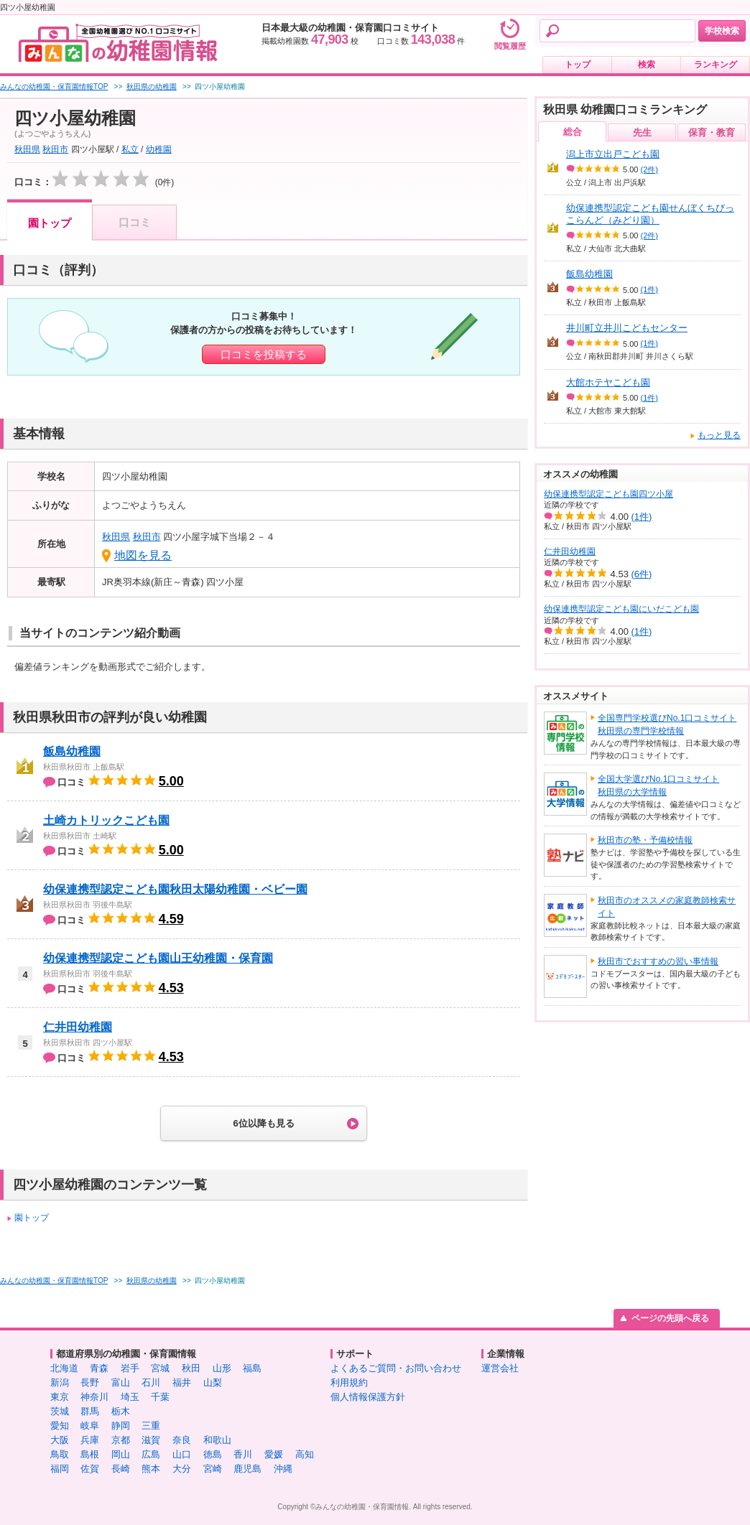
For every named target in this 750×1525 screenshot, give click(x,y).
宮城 (160, 1368)
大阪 (59, 1440)
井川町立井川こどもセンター (627, 327)
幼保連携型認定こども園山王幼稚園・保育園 (158, 958)
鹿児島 (247, 1468)
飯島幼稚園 (72, 751)
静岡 (120, 1425)
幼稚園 (159, 149)
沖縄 (283, 1468)
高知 (304, 1454)
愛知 (59, 1425)
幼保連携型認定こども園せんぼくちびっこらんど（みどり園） (650, 213)
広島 (151, 1454)
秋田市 (55, 149)
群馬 (89, 1411)
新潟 (59, 1382)
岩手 (130, 1368)
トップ (578, 65)
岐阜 (89, 1425)
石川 (151, 1382)
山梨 (212, 1382)
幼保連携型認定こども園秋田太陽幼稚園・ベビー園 (175, 889)
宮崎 (212, 1468)
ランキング (715, 65)
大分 (181, 1468)
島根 (89, 1454)
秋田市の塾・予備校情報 (645, 840)
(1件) (649, 289)
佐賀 (89, 1468)
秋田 (191, 1368)
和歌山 (217, 1440)
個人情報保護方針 (367, 1396)
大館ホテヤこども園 (608, 382)
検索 (646, 65)
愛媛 (273, 1454)
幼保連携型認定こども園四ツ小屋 (608, 494)
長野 (89, 1382)
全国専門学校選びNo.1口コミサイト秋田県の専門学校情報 (667, 724)
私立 (130, 149)
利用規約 (349, 1382)
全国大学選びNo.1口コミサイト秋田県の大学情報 (658, 785)
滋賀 (151, 1440)
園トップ (49, 223)
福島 (252, 1368)
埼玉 (130, 1396)
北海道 (64, 1368)
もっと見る (719, 435)
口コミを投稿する (264, 354)
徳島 (212, 1454)
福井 (181, 1382)
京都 (120, 1440)
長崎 (120, 1468)
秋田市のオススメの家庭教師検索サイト (667, 906)
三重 (151, 1425)
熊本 (151, 1468)
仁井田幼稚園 (77, 1027)
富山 (120, 1382)
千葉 (160, 1396)
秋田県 (27, 149)
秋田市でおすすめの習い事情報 (658, 961)
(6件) (641, 574)
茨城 (59, 1411)
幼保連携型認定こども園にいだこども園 (621, 609)
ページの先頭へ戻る (670, 1318)
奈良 (181, 1440)
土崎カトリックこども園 (106, 820)
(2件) (649, 169)
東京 (59, 1396)
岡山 (120, 1454)
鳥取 (59, 1454)
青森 (99, 1368)
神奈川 (94, 1396)
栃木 (120, 1411)
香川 (242, 1454)
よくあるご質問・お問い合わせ (395, 1368)
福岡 (59, 1468)
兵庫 (89, 1440)
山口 (181, 1454)
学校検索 (722, 31)
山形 (222, 1368)
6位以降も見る (263, 1123)
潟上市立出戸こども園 (612, 154)
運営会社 (500, 1368)
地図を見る (143, 555)
